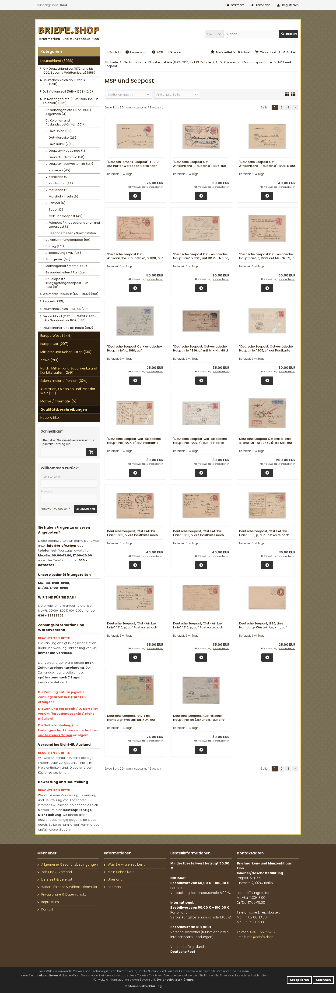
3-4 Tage (126, 174)
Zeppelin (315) (53, 301)
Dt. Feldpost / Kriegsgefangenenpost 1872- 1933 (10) (68, 283)
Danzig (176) (55, 246)
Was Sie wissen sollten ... (125, 864)
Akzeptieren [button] (299, 980)
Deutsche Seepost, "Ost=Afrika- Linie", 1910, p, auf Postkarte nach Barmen (264, 535)
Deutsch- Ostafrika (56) (66, 157)
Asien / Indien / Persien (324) (64, 380)
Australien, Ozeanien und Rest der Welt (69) (67, 391)
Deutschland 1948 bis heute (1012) (68, 328)
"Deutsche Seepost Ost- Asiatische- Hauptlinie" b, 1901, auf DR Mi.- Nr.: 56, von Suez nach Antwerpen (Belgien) (201, 258)
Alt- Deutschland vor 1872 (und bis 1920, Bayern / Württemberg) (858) (69, 70)
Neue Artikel (50, 417)
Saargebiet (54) (58, 259)
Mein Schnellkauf (119, 872)
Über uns (113, 879)
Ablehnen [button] (323, 980)
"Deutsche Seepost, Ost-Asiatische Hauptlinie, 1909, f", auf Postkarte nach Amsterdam (200, 443)
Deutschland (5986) (57, 60)
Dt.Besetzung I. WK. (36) (63, 253)
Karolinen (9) (59, 177)
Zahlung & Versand (54, 872)
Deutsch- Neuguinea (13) (68, 150)
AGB (157, 52)
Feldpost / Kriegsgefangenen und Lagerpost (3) (74, 224)
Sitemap (112, 887)
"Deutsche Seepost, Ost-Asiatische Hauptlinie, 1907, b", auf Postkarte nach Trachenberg (134, 443)
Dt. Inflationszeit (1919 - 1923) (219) (68, 91)
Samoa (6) (57, 203)
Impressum (136, 52)
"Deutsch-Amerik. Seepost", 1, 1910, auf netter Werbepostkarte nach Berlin (133, 166)
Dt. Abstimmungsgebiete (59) (68, 239)
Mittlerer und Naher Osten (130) (66, 352)
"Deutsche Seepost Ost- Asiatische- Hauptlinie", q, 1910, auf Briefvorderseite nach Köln (134, 350)
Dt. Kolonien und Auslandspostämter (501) (65, 122)
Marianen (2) (59, 190)
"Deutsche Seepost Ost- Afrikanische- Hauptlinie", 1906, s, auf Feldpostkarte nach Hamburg (267, 166)
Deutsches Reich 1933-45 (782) (66, 309)
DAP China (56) (60, 131)
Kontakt (114, 52)
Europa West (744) (56, 335)
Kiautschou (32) (61, 183)
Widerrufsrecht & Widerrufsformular (67, 887)
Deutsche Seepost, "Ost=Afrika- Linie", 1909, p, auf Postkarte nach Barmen (132, 535)
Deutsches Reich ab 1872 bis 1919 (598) (64, 82)
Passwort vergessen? (55, 509)
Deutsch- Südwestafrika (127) (71, 163)
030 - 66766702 (50, 615)
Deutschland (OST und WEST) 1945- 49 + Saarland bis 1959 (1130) (69, 318)
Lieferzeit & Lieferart (54, 879)
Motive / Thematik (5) (58, 401)
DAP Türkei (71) (60, 144)
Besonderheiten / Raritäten (66, 272)
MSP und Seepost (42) (66, 216)
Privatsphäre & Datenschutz (61, 894)
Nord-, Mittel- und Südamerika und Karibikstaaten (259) (68, 370)
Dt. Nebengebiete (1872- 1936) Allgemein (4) (68, 112)
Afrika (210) (49, 360)
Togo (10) (56, 209)
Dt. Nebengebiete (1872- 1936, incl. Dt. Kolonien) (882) (70, 101)
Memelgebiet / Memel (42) (66, 266)
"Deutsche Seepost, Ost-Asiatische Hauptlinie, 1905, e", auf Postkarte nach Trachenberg (266, 350)
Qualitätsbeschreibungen (63, 409)
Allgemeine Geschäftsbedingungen (67, 864)
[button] (214, 34)
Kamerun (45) (59, 170)
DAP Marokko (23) (62, 137)
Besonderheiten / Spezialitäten (72, 233)
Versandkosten (155, 187)
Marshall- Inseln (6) (63, 196)
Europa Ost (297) (54, 343)
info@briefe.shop (61, 545)
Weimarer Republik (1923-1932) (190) (70, 294)
